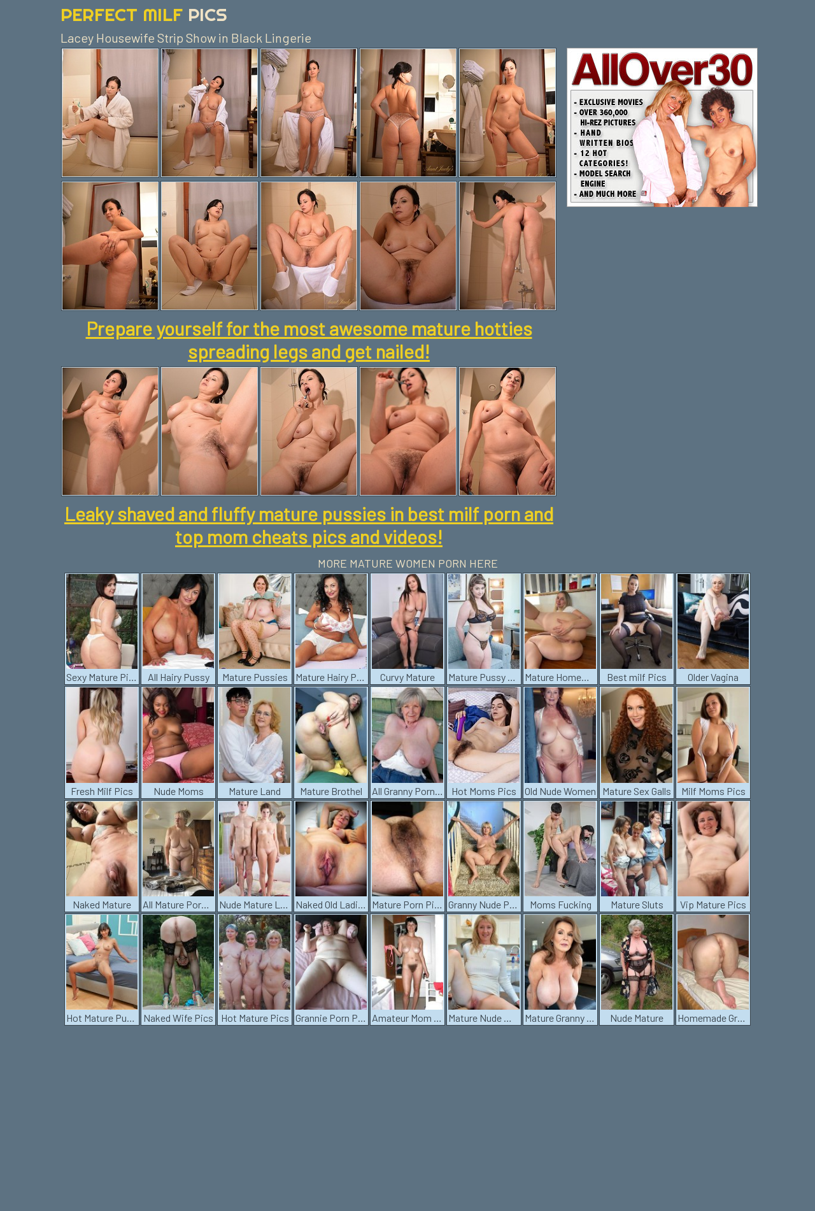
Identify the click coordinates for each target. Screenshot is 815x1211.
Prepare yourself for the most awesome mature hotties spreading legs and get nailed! (309, 339)
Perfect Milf (143, 14)
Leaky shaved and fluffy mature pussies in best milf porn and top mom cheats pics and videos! (308, 525)
